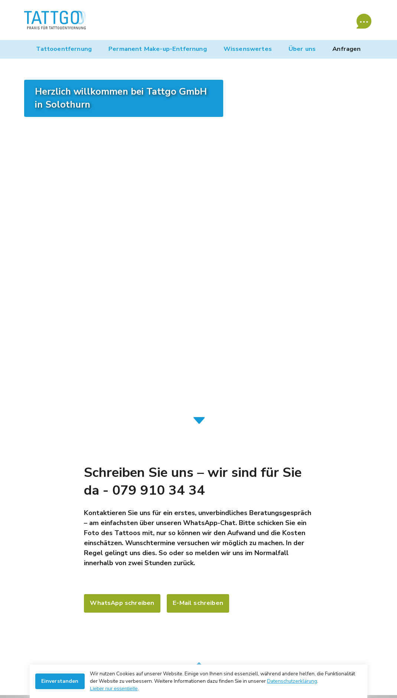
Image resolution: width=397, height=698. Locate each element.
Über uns (302, 49)
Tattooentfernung (64, 49)
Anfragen (346, 49)
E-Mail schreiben (198, 603)
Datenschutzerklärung (292, 681)
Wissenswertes (248, 49)
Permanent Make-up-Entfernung (157, 49)
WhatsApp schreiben (122, 603)
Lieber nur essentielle (113, 688)
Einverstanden (60, 681)
